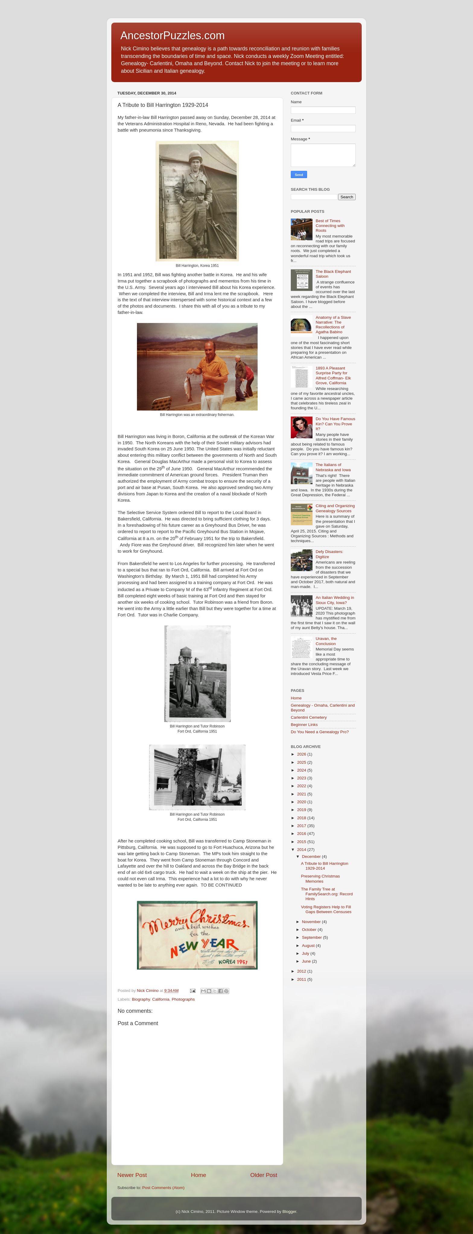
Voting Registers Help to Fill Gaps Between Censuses (326, 909)
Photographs (183, 999)
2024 (302, 770)
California (161, 999)
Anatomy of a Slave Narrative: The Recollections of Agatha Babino (333, 324)
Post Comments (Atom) (163, 1187)
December (312, 856)
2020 (302, 802)
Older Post (263, 1175)
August (309, 945)
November (312, 921)
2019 (302, 809)
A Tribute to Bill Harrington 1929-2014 (324, 866)
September (312, 937)
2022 (302, 786)
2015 (302, 841)
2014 (302, 849)
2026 (302, 754)
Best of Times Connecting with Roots (330, 226)
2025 (302, 762)
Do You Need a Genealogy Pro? (320, 732)
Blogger (289, 1211)
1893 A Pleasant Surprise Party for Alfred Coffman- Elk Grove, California (333, 375)
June (307, 961)
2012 (302, 971)
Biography (141, 999)
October (310, 929)
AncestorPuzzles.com (172, 35)
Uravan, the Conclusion (326, 641)
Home (198, 1175)
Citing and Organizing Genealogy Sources (335, 508)
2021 (302, 794)
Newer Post (132, 1175)
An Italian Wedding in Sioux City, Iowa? (335, 600)
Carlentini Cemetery (309, 717)
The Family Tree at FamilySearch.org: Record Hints (327, 894)
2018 (302, 818)
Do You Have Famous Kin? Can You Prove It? (335, 424)
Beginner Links (304, 724)
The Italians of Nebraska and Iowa (333, 467)
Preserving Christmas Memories (320, 878)
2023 (302, 778)
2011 (302, 979)
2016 (302, 833)
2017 (302, 825)
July (306, 953)
